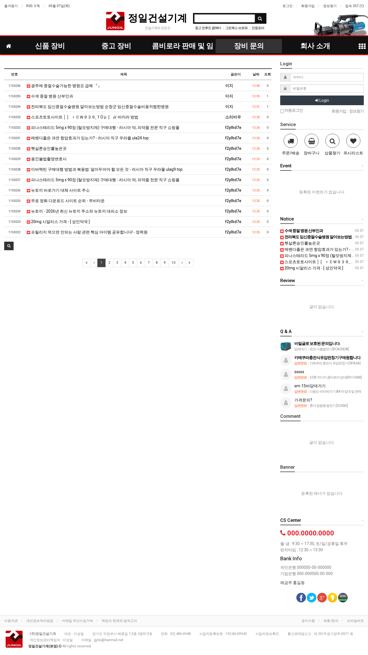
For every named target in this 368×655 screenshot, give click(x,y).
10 (174, 263)
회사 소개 (315, 46)
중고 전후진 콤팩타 (208, 28)
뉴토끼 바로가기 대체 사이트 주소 (58, 190)
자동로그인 (291, 110)
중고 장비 (116, 46)
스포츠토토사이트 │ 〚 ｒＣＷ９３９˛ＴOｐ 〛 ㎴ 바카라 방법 (82, 117)
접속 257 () (354, 6)
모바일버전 (355, 621)
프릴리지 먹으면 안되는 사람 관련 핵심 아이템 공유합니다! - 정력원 (87, 232)
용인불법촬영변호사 (47, 159)
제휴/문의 (330, 621)
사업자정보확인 (267, 634)
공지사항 (308, 621)
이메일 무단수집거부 (77, 621)
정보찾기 (330, 6)
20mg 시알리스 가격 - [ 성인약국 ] (58, 221)
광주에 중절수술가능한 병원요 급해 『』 (64, 85)
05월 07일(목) (59, 6)
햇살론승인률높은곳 (47, 148)
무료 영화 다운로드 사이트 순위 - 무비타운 (66, 200)
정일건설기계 (157, 17)
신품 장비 (50, 46)
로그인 (287, 6)
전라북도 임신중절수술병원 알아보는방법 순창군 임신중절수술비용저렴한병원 (98, 106)
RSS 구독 (33, 6)
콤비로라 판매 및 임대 (182, 47)
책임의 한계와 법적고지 (119, 621)
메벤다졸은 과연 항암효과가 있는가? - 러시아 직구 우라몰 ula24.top (88, 138)
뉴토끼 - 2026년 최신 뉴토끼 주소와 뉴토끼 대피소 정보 (77, 211)
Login (322, 100)
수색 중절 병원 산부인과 (50, 96)
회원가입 (308, 6)
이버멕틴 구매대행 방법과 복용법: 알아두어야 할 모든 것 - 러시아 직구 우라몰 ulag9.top (105, 169)
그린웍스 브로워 (236, 28)
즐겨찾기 (11, 6)
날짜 (256, 74)
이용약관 (11, 621)
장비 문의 (249, 46)
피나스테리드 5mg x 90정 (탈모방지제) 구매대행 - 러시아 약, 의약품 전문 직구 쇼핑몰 (103, 127)
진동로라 (258, 28)
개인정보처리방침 (39, 621)
